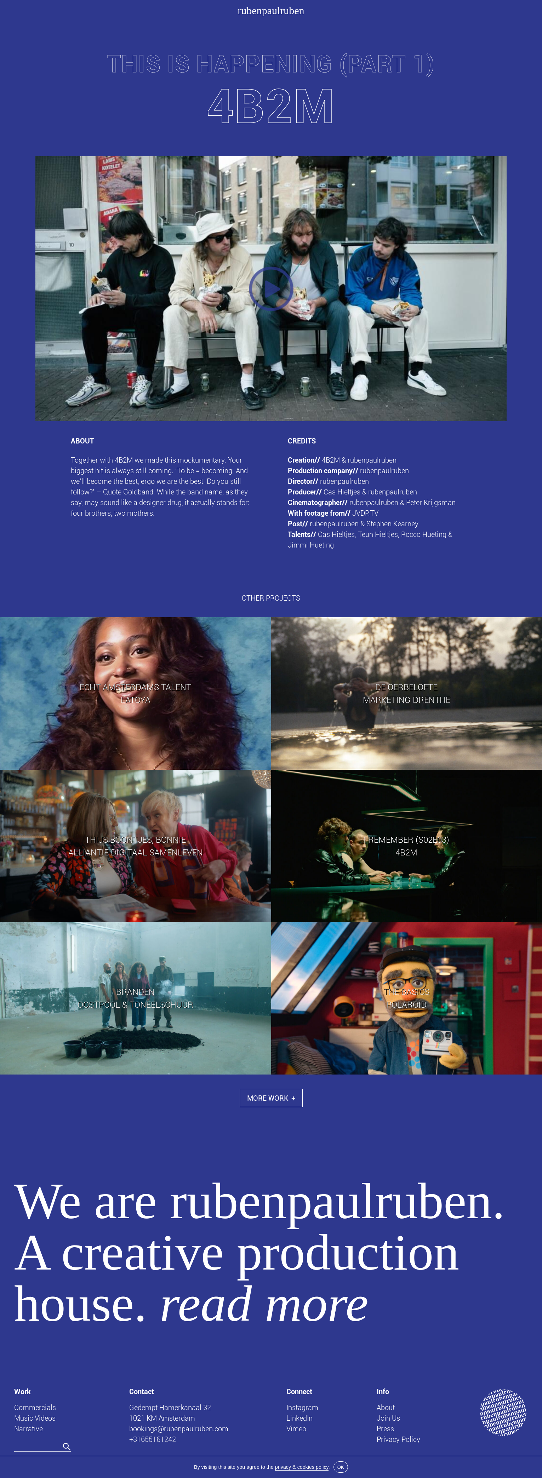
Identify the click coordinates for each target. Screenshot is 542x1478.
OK (340, 1467)
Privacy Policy (398, 1439)
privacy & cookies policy (302, 1467)
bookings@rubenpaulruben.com (178, 1428)
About (386, 1407)
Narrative (28, 1428)
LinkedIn (299, 1417)
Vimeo (296, 1428)
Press (385, 1428)
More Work (271, 1098)
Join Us (388, 1417)
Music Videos (35, 1417)
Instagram (302, 1407)
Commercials (35, 1407)
